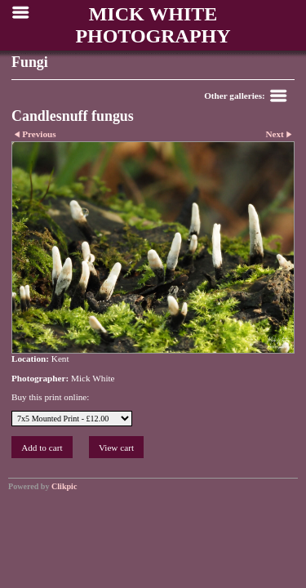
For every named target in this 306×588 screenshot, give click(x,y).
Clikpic (64, 486)
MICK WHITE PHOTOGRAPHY (152, 25)
